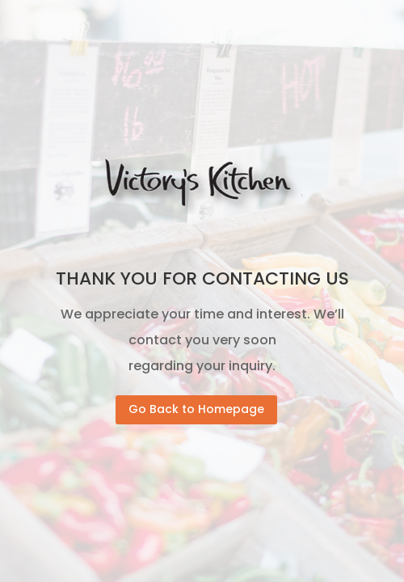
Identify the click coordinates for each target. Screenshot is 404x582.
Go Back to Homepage (196, 409)
